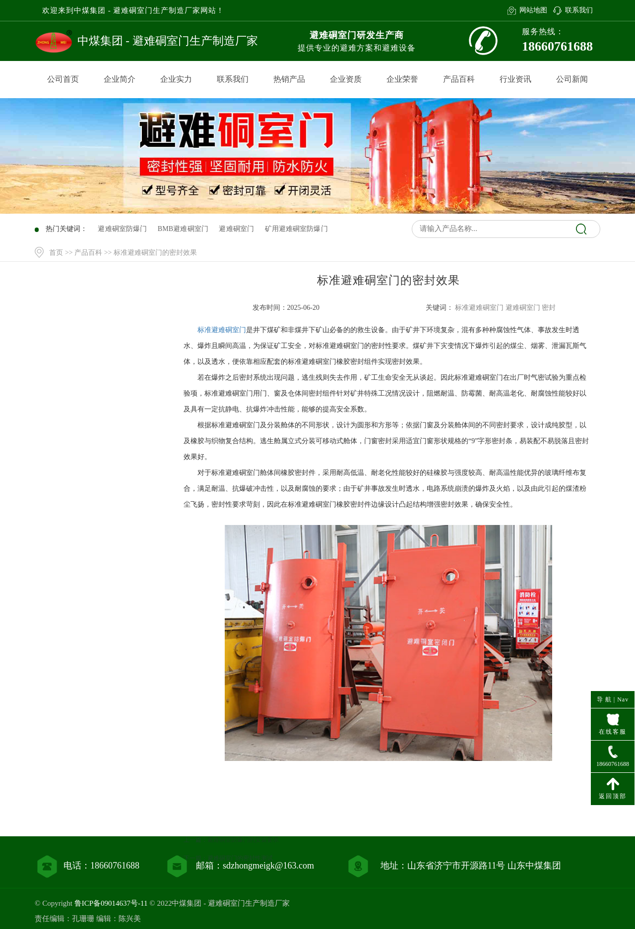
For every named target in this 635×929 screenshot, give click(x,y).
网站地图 (533, 10)
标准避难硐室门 (221, 330)
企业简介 (119, 79)
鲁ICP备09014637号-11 (111, 903)
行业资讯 (515, 79)
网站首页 (106, 336)
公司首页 (63, 79)
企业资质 (346, 79)
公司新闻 (572, 79)
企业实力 (176, 79)
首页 (56, 252)
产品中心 (106, 356)
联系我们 (579, 10)
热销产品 (289, 79)
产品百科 (459, 79)
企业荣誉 (402, 79)
